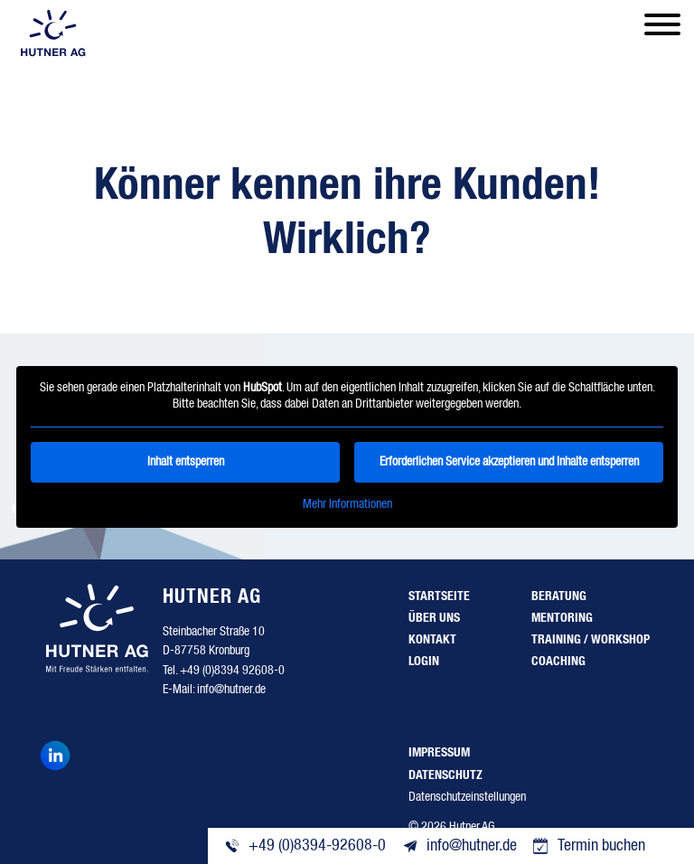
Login (423, 661)
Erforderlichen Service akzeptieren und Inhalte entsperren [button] (509, 461)
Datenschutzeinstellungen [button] (467, 797)
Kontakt (432, 640)
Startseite (439, 596)
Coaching (558, 661)
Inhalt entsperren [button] (185, 461)
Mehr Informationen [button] (347, 504)
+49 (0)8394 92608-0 (232, 670)
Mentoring (562, 618)
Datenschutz (445, 775)
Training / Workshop (590, 640)
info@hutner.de (231, 689)
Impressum (439, 753)
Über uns (434, 618)
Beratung (558, 596)
